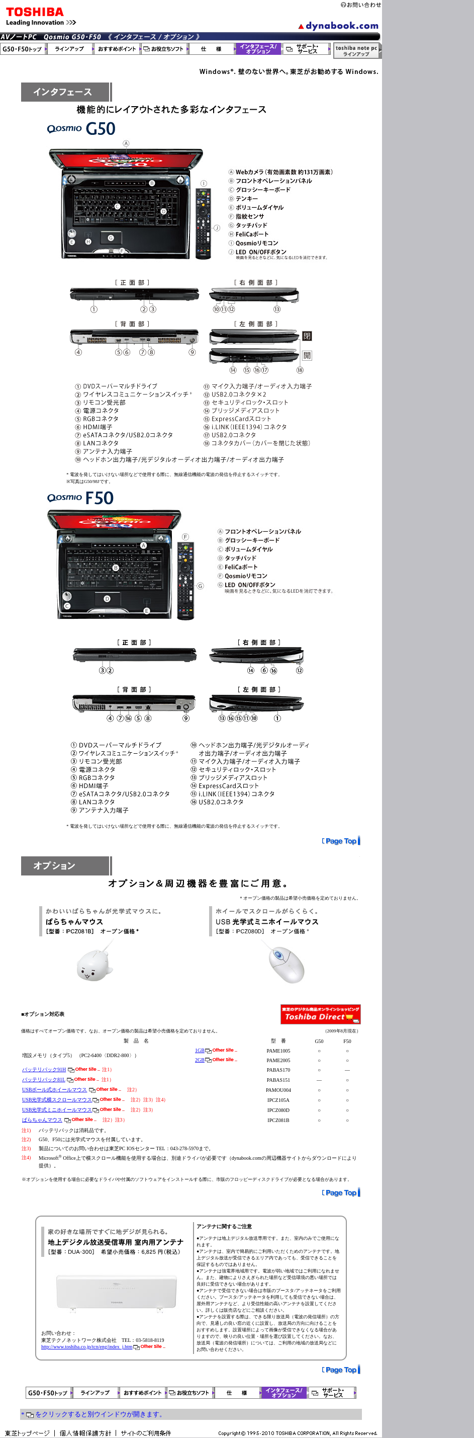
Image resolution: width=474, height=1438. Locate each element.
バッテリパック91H (44, 1069)
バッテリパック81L (43, 1079)
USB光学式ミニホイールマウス (57, 1109)
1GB (200, 1050)
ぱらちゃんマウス (42, 1120)
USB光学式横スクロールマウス (57, 1099)
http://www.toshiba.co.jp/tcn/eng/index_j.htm (87, 1346)
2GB (200, 1060)
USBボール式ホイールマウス (54, 1089)
